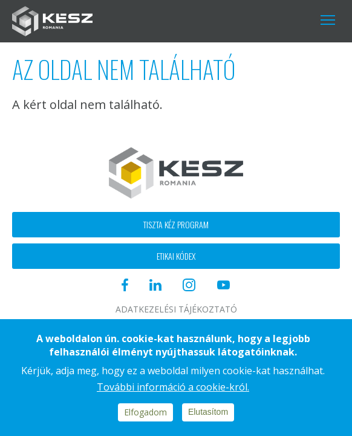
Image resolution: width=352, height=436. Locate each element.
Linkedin (220, 19)
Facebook (189, 19)
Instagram (253, 19)
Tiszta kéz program (176, 224)
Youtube (288, 19)
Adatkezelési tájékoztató (176, 309)
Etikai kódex (176, 255)
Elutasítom (208, 412)
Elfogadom (145, 412)
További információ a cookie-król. (173, 387)
